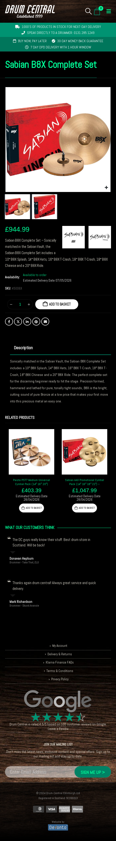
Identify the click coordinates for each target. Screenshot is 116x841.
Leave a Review (58, 729)
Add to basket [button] (34, 507)
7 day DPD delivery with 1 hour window (60, 47)
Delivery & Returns (60, 654)
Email (45, 322)
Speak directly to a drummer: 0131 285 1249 (60, 32)
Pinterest (36, 322)
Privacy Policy (59, 679)
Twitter (18, 322)
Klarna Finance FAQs (60, 662)
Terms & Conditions (59, 671)
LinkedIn (27, 322)
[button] (88, 11)
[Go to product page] (31, 452)
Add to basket (60, 304)
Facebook (9, 322)
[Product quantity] (20, 304)
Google (101, 724)
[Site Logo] (30, 11)
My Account (59, 646)
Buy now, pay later (32, 41)
